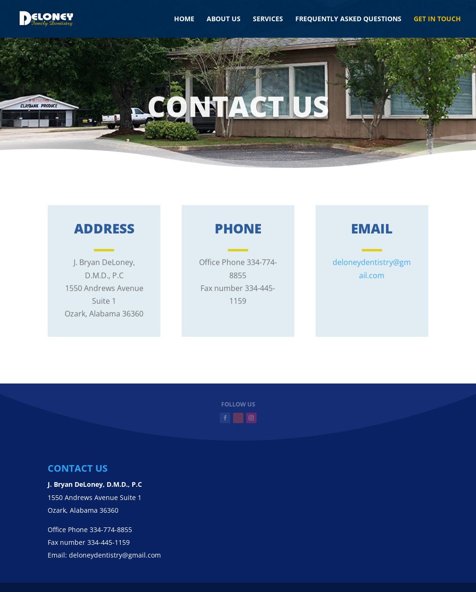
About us (224, 19)
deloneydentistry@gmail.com (115, 554)
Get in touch (437, 19)
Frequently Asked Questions (348, 19)
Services (268, 19)
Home (184, 19)
